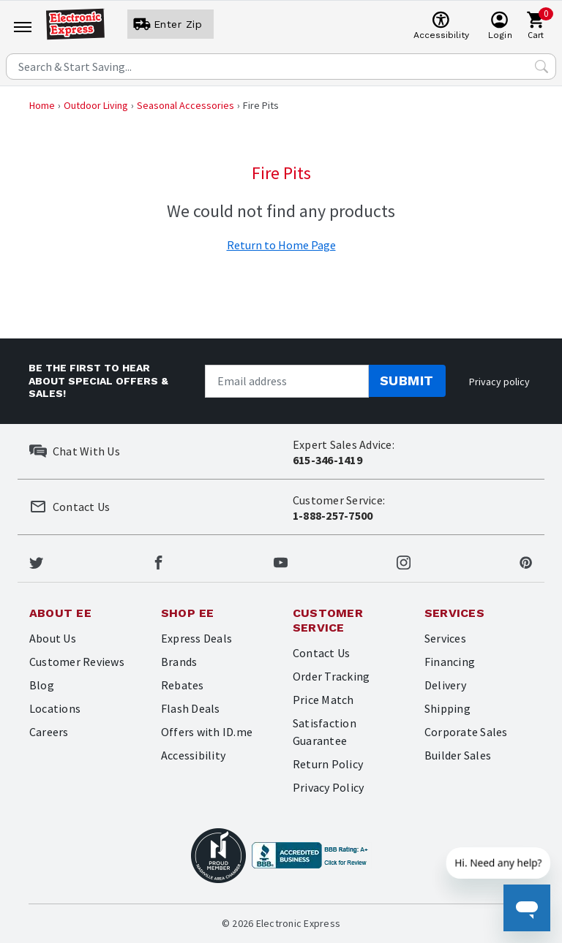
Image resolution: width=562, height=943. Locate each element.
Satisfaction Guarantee (324, 732)
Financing (449, 661)
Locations (54, 708)
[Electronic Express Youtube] (281, 561)
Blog (41, 685)
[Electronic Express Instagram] (404, 561)
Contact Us (321, 652)
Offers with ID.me (206, 731)
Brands (179, 661)
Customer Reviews (76, 661)
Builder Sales (457, 755)
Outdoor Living (96, 105)
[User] (170, 24)
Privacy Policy (328, 787)
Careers (49, 731)
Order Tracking (331, 676)
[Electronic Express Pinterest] (526, 561)
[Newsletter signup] (287, 381)
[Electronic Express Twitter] (36, 561)
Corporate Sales (466, 731)
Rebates (182, 685)
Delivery (445, 685)
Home (42, 105)
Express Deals (196, 638)
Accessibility (193, 755)
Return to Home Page (281, 245)
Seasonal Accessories (185, 105)
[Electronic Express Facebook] (158, 561)
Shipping (447, 708)
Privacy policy (499, 381)
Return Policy (328, 764)
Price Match (323, 699)
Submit (407, 380)
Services (445, 638)
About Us (52, 638)
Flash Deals (190, 708)
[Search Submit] (541, 66)
